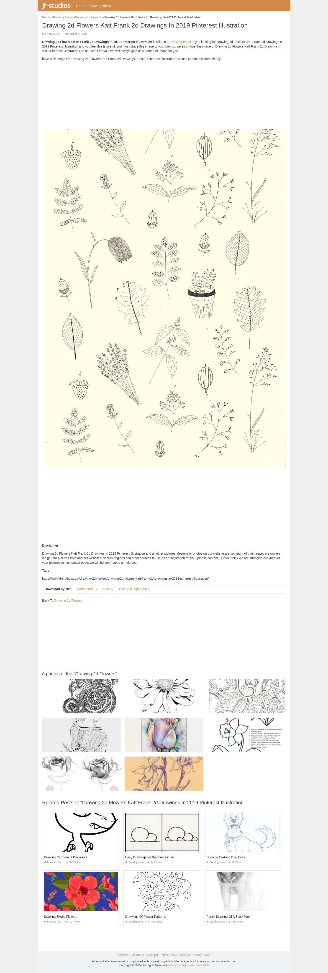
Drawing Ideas (100, 6)
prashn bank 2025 (198, 965)
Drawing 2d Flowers (68, 600)
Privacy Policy (201, 955)
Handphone (85, 589)
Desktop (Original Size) (134, 589)
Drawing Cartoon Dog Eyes (225, 857)
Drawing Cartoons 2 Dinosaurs (65, 857)
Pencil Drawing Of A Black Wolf (228, 916)
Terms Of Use (168, 955)
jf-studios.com (176, 965)
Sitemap (123, 955)
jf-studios (56, 5)
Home (80, 6)
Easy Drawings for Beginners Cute (149, 857)
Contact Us (137, 955)
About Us (184, 955)
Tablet (105, 589)
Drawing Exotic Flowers (60, 916)
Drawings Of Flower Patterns (145, 916)
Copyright (152, 955)
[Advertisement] (164, 96)
